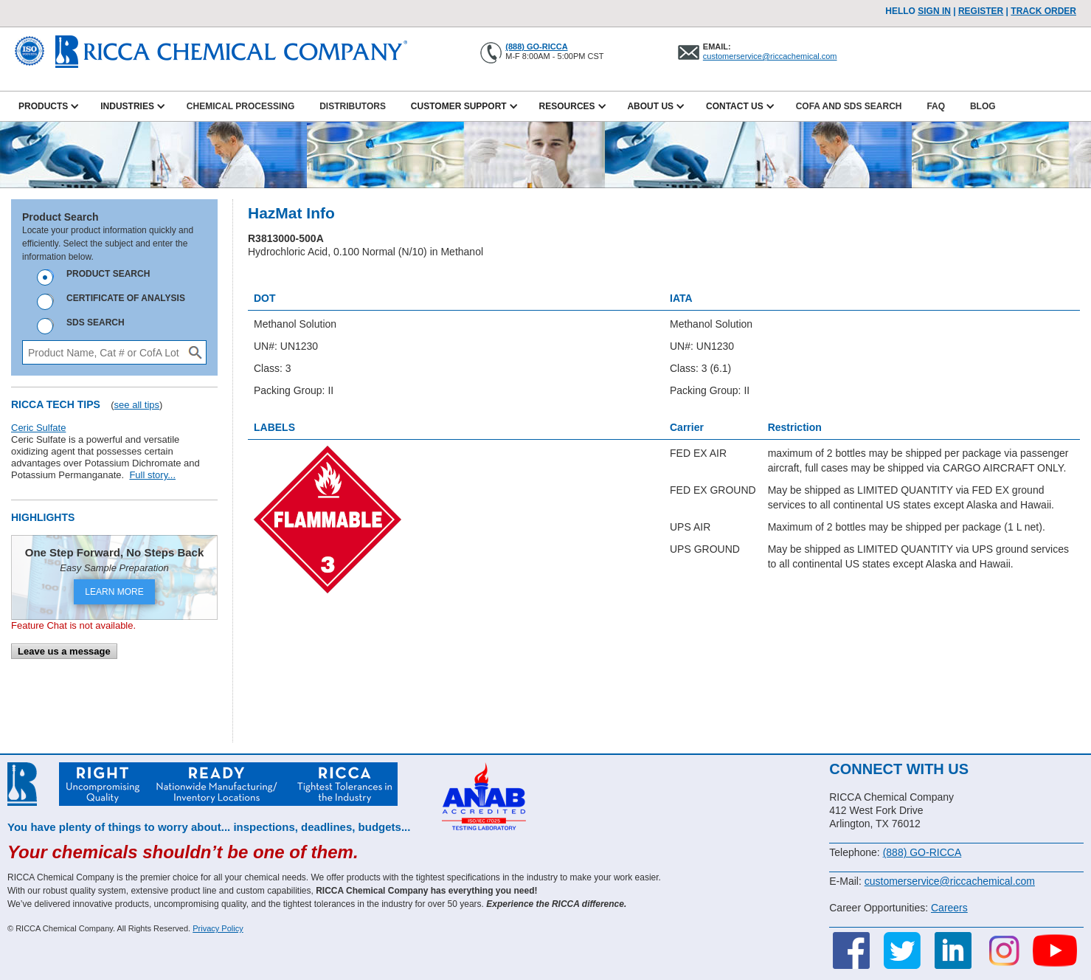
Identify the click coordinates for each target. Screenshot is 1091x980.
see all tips (136, 404)
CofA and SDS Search (849, 106)
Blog (983, 106)
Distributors (352, 106)
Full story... (152, 474)
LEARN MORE (114, 592)
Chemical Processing (240, 106)
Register (980, 11)
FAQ (936, 106)
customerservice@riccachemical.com (770, 56)
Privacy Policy (218, 928)
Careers (949, 908)
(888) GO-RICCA (536, 46)
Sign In (934, 11)
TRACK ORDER (1043, 11)
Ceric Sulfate (38, 427)
